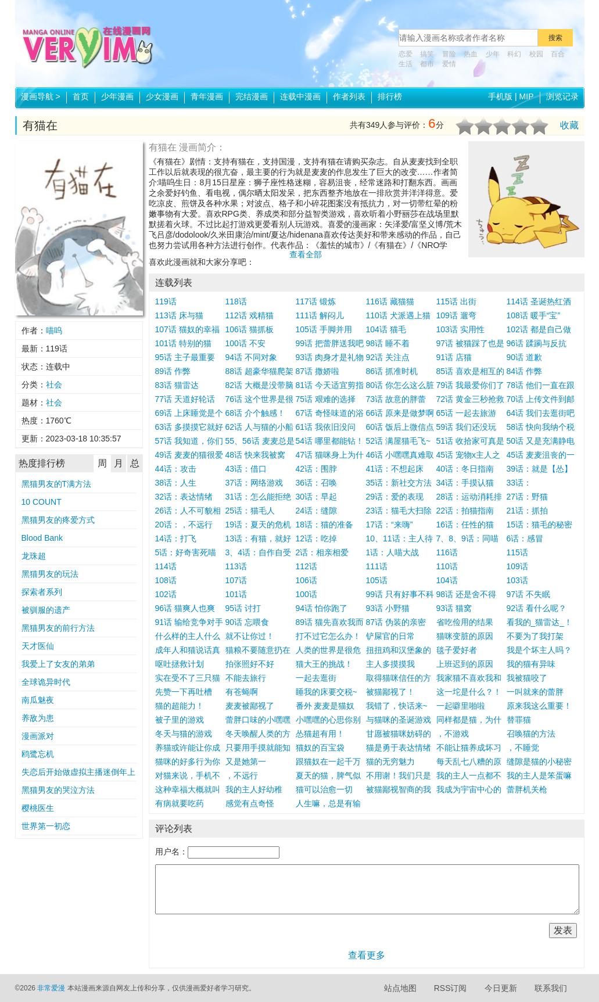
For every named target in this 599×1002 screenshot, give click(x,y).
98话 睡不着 (388, 343)
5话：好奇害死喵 (186, 552)
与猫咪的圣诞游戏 (398, 719)
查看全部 (305, 254)
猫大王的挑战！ (324, 664)
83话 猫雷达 (177, 385)
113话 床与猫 (179, 315)
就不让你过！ (249, 636)
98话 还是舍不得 (466, 594)
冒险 (449, 54)
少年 (493, 54)
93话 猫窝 (454, 608)
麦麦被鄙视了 (249, 705)
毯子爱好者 (456, 650)
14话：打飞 (176, 538)
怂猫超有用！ (320, 733)
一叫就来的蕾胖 (535, 691)
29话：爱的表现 (395, 496)
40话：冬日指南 (465, 468)
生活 (406, 64)
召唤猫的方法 (531, 733)
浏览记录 (562, 96)
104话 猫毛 (386, 329)
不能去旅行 (245, 678)
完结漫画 (251, 96)
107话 (236, 580)
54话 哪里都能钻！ (330, 441)
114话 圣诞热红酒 (539, 301)
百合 (558, 54)
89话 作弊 (173, 371)
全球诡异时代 (45, 682)
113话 (236, 566)
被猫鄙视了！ (390, 691)
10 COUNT (41, 502)
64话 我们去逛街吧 (541, 413)
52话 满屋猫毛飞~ (398, 441)
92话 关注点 (388, 357)
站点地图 (400, 988)
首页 (81, 96)
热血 (471, 54)
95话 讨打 (243, 608)
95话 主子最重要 (185, 357)
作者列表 (349, 96)
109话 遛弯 (456, 315)
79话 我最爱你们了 (470, 385)
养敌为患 (37, 718)
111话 (377, 566)
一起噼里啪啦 (460, 705)
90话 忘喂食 (247, 622)
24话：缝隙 (317, 510)
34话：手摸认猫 (465, 482)
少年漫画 (117, 96)
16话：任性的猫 (465, 524)
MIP (526, 96)
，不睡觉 (523, 747)
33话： (519, 482)
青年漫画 (207, 96)
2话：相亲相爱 (322, 552)
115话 (517, 552)
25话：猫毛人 (250, 510)
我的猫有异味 (531, 664)
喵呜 (54, 330)
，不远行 (241, 775)
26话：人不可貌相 (188, 510)
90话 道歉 (524, 357)
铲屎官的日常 (390, 636)
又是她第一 (245, 761)
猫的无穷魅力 (390, 761)
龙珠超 (33, 556)
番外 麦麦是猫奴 (325, 705)
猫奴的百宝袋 (320, 747)
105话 (377, 580)
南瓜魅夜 (37, 700)
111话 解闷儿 (320, 315)
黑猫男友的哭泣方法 (58, 790)
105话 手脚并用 (324, 329)
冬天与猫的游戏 (183, 733)
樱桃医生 (37, 808)
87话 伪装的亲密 (396, 622)
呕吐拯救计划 (179, 664)
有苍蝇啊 (241, 691)
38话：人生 (176, 482)
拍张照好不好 (249, 664)
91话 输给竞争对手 (189, 622)
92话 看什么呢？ (536, 608)
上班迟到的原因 (464, 664)
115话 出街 (456, 301)
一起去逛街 (316, 678)
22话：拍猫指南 (465, 510)
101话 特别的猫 (183, 343)
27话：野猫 (527, 496)
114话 (166, 566)
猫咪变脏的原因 (464, 636)
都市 (427, 64)
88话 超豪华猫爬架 (259, 371)
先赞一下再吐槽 (183, 691)
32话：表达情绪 (184, 496)
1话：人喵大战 (392, 552)
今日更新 (501, 988)
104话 (447, 580)
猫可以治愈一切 (324, 789)
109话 (517, 566)
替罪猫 (519, 719)
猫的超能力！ (179, 705)
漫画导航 (40, 96)
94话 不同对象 (251, 357)
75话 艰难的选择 (326, 399)
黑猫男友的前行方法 (58, 628)
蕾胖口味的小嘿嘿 (257, 719)
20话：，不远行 (184, 524)
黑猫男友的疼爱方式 (58, 520)
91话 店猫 (454, 357)
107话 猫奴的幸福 (187, 329)
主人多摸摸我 (390, 664)
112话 (306, 566)
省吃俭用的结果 (464, 622)
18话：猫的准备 (325, 524)
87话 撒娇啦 (317, 371)
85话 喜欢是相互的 (470, 371)
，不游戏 (452, 733)
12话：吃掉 (317, 538)
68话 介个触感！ (255, 413)
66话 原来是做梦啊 (400, 413)
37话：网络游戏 (254, 482)
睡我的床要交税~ (326, 691)
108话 (166, 580)
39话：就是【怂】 (540, 468)
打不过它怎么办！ (328, 636)
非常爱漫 (51, 988)
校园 (536, 54)
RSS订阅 (450, 988)
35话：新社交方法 (399, 482)
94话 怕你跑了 (321, 608)
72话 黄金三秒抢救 (470, 399)
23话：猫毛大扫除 (399, 510)
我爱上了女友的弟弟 (58, 664)
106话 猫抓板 (249, 329)
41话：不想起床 (395, 468)
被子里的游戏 (179, 719)
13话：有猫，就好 (258, 538)
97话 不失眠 (528, 594)
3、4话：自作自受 (258, 552)
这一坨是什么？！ (468, 691)
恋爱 (406, 54)
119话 (166, 301)
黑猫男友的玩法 (49, 574)
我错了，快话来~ (397, 705)
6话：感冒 (525, 538)
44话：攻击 (176, 468)
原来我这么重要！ (539, 705)
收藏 (569, 125)
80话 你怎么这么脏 (400, 385)
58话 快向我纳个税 (541, 427)
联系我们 (551, 988)
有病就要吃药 (179, 803)
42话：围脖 (317, 468)
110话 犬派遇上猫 (398, 315)
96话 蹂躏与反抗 (536, 343)
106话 (306, 580)
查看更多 (366, 955)
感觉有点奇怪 (249, 803)
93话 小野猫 (388, 608)
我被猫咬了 (527, 678)
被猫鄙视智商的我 (398, 789)
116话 (447, 552)
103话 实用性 (460, 329)
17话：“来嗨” (389, 524)
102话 (166, 594)
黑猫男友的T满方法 (56, 484)
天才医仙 (37, 646)
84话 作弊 (524, 371)
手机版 (500, 96)
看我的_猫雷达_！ (540, 622)
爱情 (449, 64)
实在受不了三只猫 (187, 678)
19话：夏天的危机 (258, 524)
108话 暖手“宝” (534, 315)
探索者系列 (41, 592)
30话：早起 (317, 496)
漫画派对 (37, 736)
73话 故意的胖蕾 (396, 399)
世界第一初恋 (45, 826)
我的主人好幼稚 (253, 789)
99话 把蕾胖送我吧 (330, 343)
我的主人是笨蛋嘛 (539, 775)
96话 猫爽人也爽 (185, 608)
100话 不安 (245, 343)
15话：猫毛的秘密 (540, 524)
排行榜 (390, 96)
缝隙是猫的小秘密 (539, 761)
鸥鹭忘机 (37, 754)
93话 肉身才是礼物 (330, 357)
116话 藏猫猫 (390, 301)
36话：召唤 (317, 482)
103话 (517, 580)
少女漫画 (162, 96)
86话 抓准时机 (392, 371)
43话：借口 (246, 468)
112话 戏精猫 (249, 315)
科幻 (514, 54)
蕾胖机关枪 (527, 789)
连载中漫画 (300, 96)
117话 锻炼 (316, 301)
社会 (54, 384)
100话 (306, 594)
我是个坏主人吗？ (539, 650)
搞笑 (427, 54)
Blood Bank (42, 538)
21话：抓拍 (527, 510)
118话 (236, 301)
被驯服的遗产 (45, 610)
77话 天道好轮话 (185, 399)
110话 (447, 566)
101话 (236, 594)
